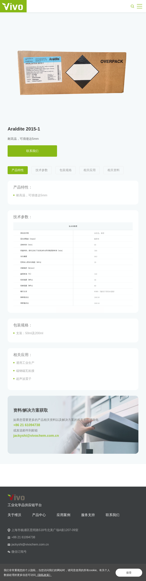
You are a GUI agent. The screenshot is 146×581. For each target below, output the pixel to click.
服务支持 (88, 515)
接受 (129, 572)
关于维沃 (14, 515)
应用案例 (63, 515)
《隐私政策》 (44, 574)
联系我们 (32, 151)
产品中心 (39, 515)
